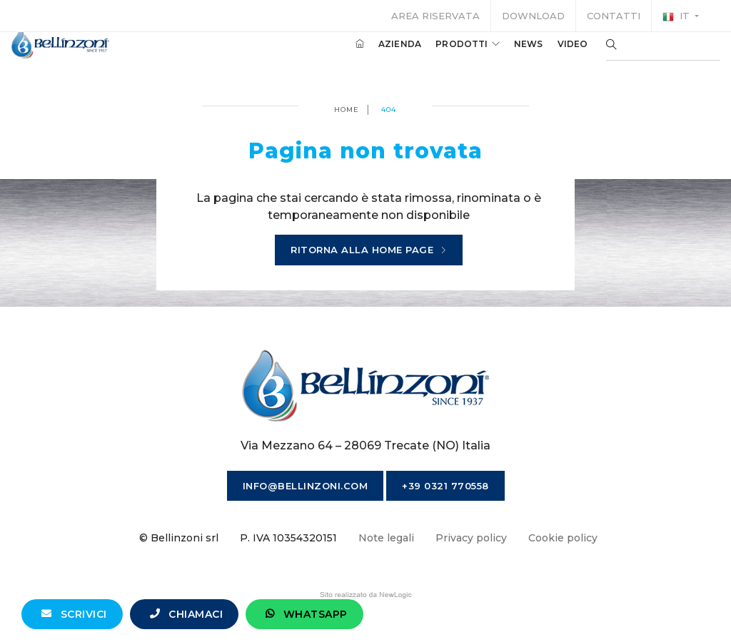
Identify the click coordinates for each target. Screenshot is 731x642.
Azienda (378, 56)
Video (551, 56)
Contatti (613, 15)
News (507, 56)
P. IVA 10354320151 (288, 537)
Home (346, 109)
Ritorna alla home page (369, 250)
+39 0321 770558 (445, 485)
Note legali (386, 537)
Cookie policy (563, 537)
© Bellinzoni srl (178, 537)
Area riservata (435, 15)
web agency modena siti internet (366, 595)
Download (533, 15)
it (677, 16)
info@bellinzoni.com (305, 485)
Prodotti (447, 56)
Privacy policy (471, 537)
